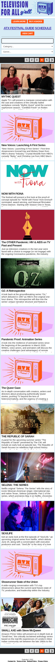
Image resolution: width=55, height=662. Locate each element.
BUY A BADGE (35, 21)
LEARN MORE (19, 21)
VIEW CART (27, 33)
